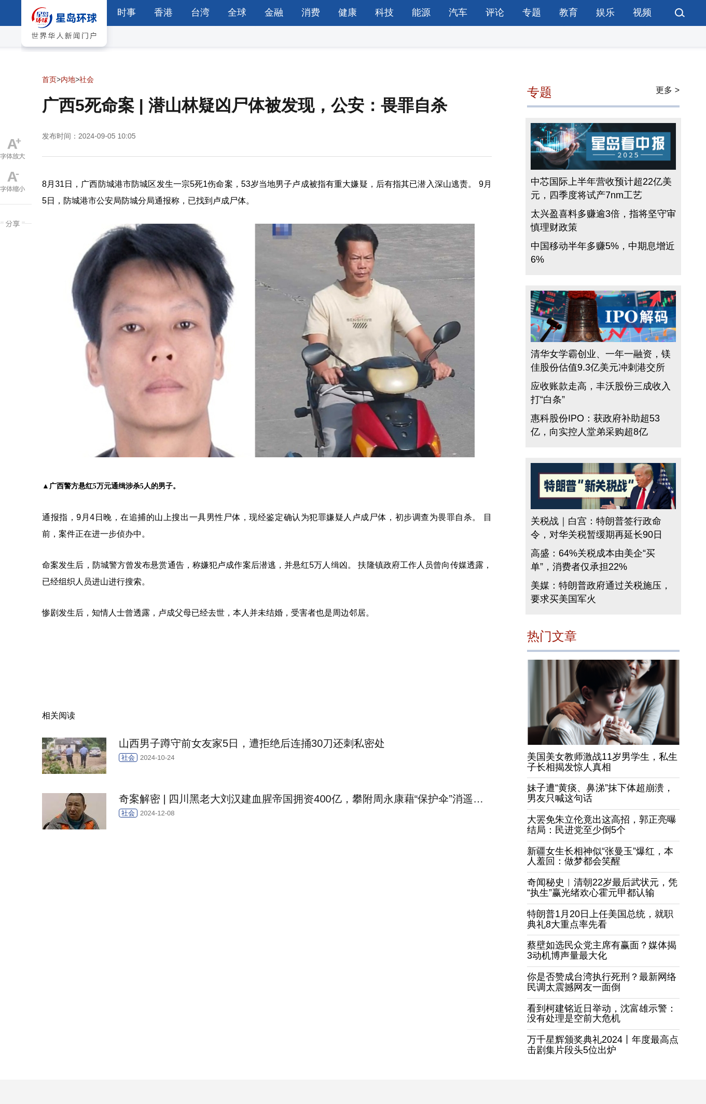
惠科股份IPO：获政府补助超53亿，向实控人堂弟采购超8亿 (595, 425)
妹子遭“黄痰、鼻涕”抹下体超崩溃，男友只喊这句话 (600, 793)
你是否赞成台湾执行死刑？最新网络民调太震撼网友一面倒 (601, 982)
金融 (274, 12)
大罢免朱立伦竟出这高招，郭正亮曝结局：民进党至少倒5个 (601, 824)
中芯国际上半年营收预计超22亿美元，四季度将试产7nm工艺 (601, 188)
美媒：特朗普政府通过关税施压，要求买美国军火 (601, 592)
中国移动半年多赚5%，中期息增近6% (603, 253)
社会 (86, 79)
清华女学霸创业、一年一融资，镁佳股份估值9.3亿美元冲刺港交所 (601, 361)
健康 (347, 12)
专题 (531, 12)
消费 (310, 12)
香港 (163, 12)
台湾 (200, 12)
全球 (237, 12)
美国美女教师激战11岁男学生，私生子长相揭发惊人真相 (602, 762)
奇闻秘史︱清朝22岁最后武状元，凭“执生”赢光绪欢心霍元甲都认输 (602, 887)
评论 (495, 12)
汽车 (458, 12)
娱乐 (605, 12)
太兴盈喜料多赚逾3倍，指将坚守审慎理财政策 (603, 221)
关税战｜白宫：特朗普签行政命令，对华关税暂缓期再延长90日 (596, 528)
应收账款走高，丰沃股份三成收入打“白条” (601, 393)
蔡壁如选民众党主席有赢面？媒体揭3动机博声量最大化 (601, 950)
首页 (49, 79)
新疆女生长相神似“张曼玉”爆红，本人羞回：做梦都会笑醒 (600, 856)
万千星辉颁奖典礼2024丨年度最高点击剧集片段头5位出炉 (603, 1044)
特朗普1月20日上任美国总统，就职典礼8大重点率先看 (600, 919)
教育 (568, 12)
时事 (126, 12)
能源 (421, 12)
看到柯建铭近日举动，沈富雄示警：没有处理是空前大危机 (601, 1013)
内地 (68, 79)
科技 (384, 12)
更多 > (668, 90)
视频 (642, 12)
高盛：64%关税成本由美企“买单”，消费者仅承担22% (593, 560)
